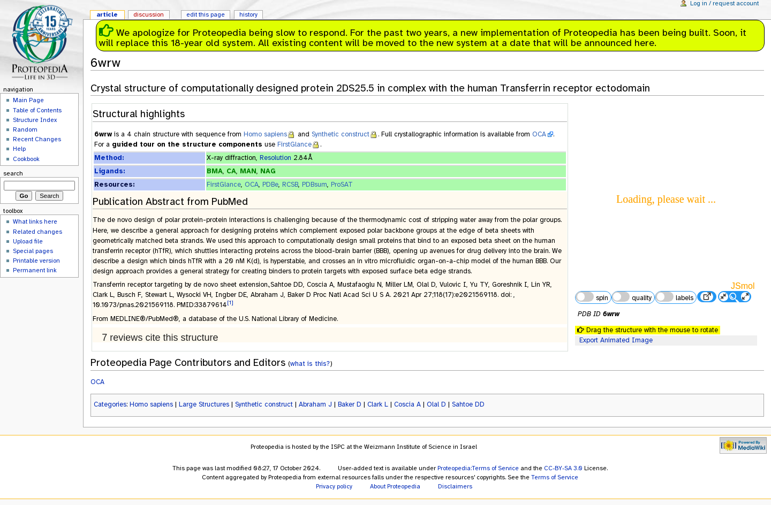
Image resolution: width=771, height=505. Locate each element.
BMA (215, 171)
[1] (230, 302)
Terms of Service (554, 477)
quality (632, 297)
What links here (35, 221)
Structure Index (35, 120)
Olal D (436, 404)
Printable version (36, 260)
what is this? (310, 363)
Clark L (377, 404)
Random (25, 129)
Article (107, 14)
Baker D (349, 404)
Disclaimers (455, 486)
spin (592, 297)
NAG (268, 171)
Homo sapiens (265, 134)
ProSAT (342, 184)
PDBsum (314, 184)
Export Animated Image (616, 340)
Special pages (33, 251)
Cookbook (26, 159)
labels (674, 297)
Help (19, 148)
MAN (248, 171)
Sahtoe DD (468, 404)
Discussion (148, 14)
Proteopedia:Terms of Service (478, 468)
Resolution (275, 158)
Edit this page (205, 14)
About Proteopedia (395, 486)
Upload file (28, 241)
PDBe (270, 184)
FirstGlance (294, 144)
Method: (109, 158)
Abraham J (315, 404)
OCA (539, 134)
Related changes (37, 231)
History (248, 14)
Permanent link (35, 270)
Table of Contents (37, 110)
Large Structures (204, 404)
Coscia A (407, 404)
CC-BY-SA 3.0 (563, 468)
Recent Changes (37, 139)
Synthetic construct (340, 134)
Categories (110, 404)
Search (13, 173)
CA (231, 171)
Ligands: (109, 171)
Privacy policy (334, 486)
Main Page (28, 100)
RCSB (290, 184)
